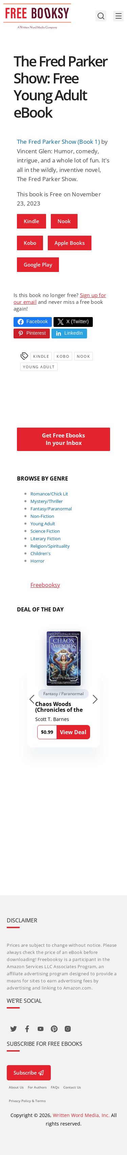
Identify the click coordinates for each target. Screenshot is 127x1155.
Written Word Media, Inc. (81, 1115)
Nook (64, 221)
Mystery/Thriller (46, 501)
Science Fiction (45, 531)
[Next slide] (95, 699)
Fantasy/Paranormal (51, 509)
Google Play (38, 264)
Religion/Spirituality (50, 546)
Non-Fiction (42, 516)
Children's (40, 553)
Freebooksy (45, 585)
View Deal (73, 732)
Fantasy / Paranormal (63, 694)
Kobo (30, 242)
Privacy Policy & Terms (27, 1100)
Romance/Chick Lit (49, 494)
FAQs (55, 1087)
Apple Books (70, 242)
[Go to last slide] (32, 699)
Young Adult (39, 366)
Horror (37, 561)
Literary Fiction (45, 538)
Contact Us (72, 1087)
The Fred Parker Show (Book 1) (58, 141)
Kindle (31, 221)
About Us (16, 1087)
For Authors (37, 1087)
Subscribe (29, 1072)
